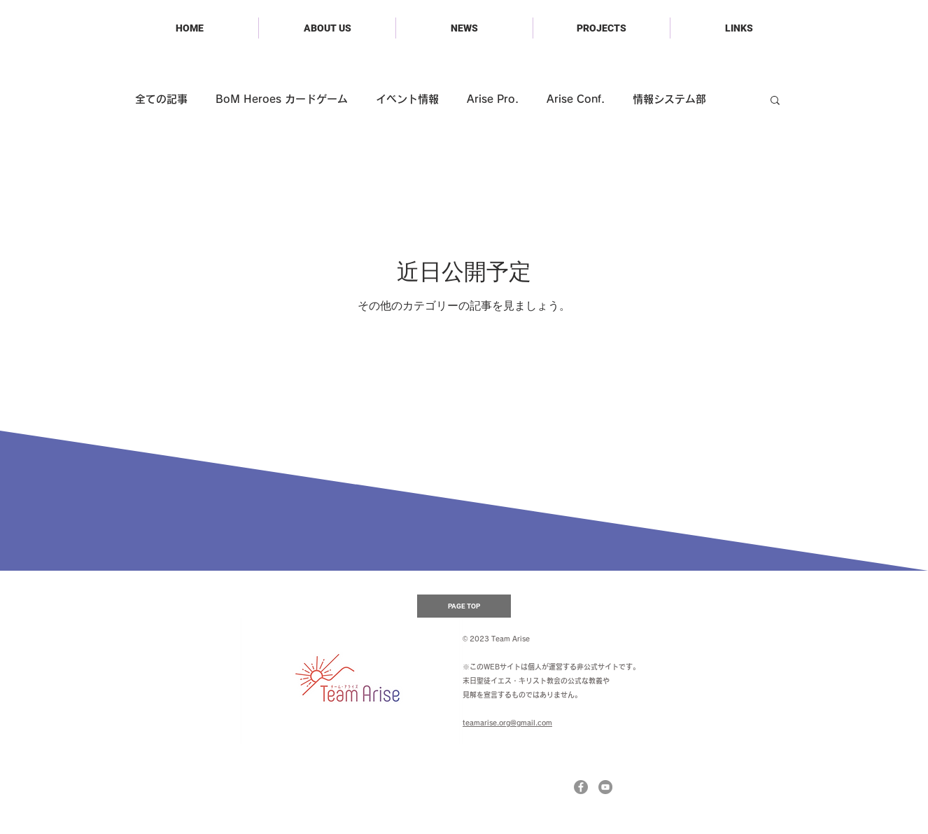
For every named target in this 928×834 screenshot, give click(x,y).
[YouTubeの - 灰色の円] (605, 787)
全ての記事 (161, 99)
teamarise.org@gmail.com (507, 722)
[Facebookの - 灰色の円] (581, 787)
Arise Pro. (493, 99)
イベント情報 (407, 99)
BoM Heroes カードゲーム (282, 99)
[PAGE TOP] (464, 606)
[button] (775, 101)
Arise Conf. (576, 99)
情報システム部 (669, 99)
